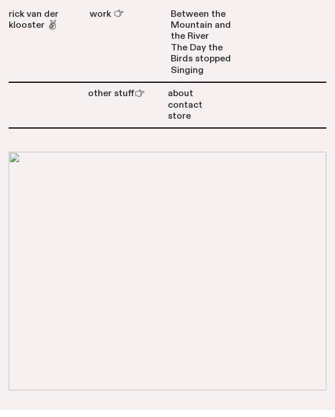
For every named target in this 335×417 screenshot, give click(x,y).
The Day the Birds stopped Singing (201, 58)
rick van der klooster (33, 19)
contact (185, 104)
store (179, 115)
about (180, 93)
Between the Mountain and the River (201, 25)
